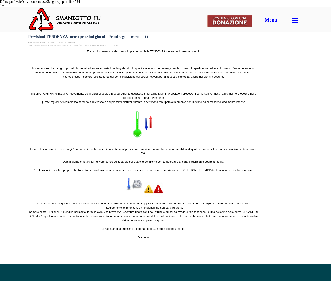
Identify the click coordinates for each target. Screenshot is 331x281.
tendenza (95, 45)
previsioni (104, 45)
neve (76, 45)
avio (71, 45)
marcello (36, 45)
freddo (81, 45)
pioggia (88, 45)
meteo (59, 45)
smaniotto (45, 45)
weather (65, 45)
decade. (116, 45)
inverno (53, 45)
